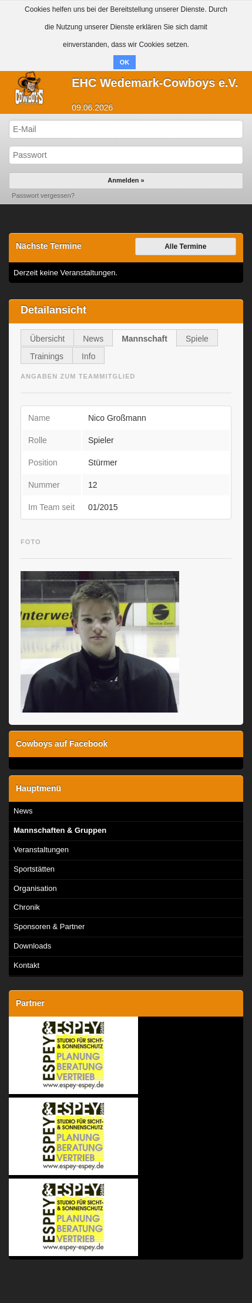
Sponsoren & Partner (49, 926)
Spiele (197, 338)
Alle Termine (185, 246)
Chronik (27, 907)
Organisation (35, 888)
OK (125, 62)
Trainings (46, 356)
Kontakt (26, 965)
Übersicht (47, 338)
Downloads (32, 945)
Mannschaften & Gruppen (60, 830)
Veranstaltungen (41, 849)
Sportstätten (34, 869)
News (93, 338)
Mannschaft (144, 338)
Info (88, 356)
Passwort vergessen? (43, 195)
